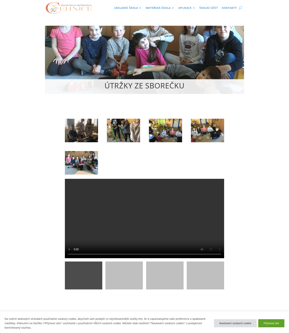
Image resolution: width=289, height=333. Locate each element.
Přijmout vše (271, 323)
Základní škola (126, 8)
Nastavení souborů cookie (235, 323)
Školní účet (208, 8)
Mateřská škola (158, 8)
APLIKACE (185, 8)
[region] (144, 322)
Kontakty (229, 8)
